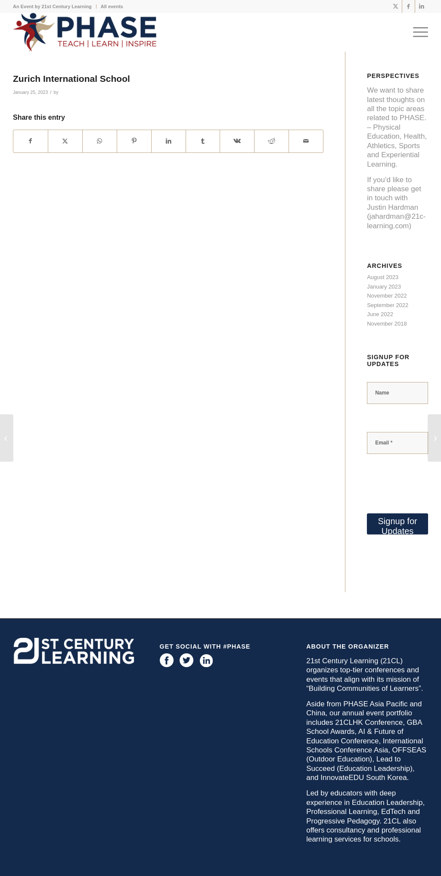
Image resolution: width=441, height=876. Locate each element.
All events (112, 6)
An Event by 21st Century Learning (52, 6)
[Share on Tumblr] (203, 141)
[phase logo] (84, 32)
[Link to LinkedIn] (421, 6)
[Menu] (417, 32)
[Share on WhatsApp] (100, 141)
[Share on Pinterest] (134, 141)
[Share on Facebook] (30, 141)
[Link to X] (395, 6)
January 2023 (384, 286)
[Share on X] (65, 141)
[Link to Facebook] (408, 6)
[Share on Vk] (237, 141)
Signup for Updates (397, 525)
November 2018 (387, 323)
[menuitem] (54, 6)
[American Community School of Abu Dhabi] (6, 438)
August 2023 (382, 277)
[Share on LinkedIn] (169, 141)
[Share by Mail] (306, 141)
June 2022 (380, 314)
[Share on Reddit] (272, 141)
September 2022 (387, 305)
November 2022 (387, 295)
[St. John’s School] (434, 438)
